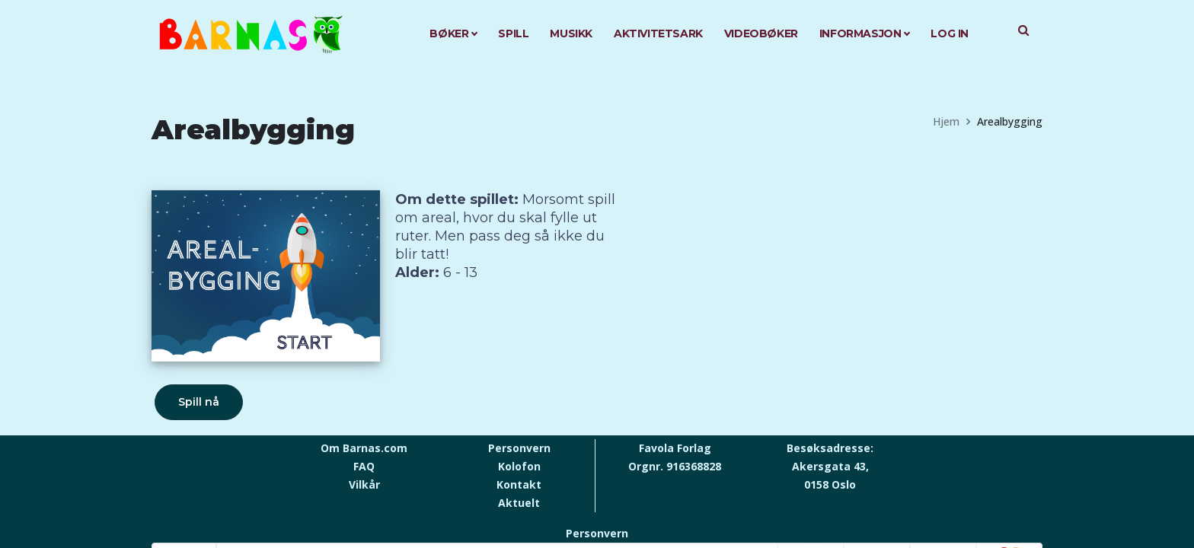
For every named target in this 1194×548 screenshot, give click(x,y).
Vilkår (364, 484)
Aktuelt (519, 502)
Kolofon (519, 466)
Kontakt (518, 484)
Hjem (946, 121)
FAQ (364, 466)
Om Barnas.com (364, 448)
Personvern (519, 448)
